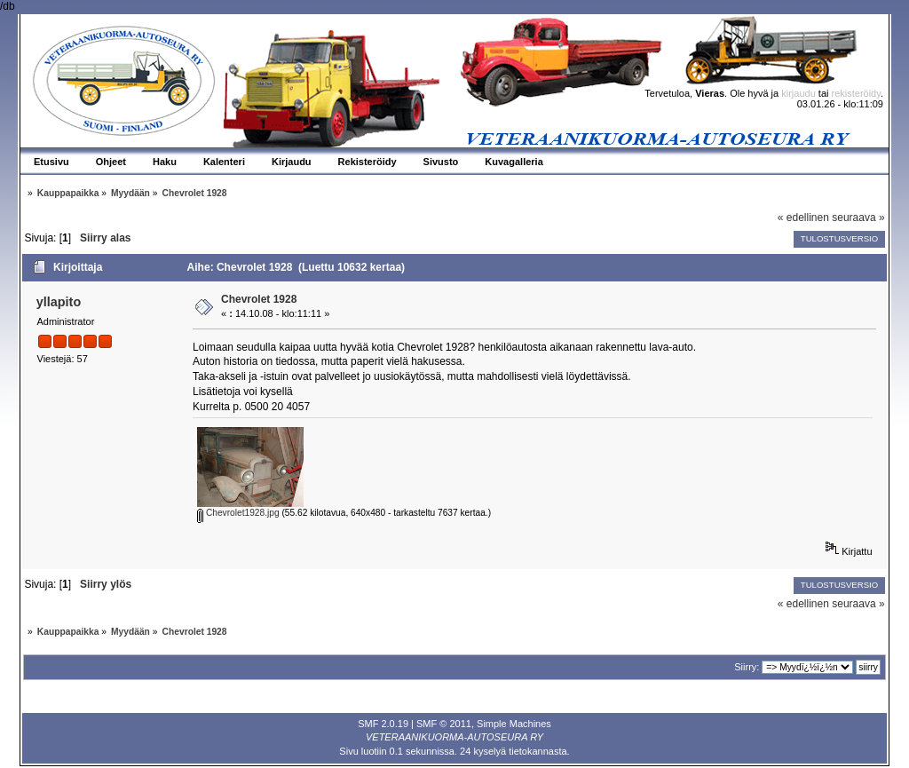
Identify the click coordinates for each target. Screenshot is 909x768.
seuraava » (858, 217)
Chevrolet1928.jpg (238, 513)
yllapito (58, 302)
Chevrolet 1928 (258, 299)
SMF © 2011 (443, 723)
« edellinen (803, 217)
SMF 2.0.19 (383, 723)
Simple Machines (514, 723)
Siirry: (746, 666)
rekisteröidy (856, 93)
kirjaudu (798, 93)
